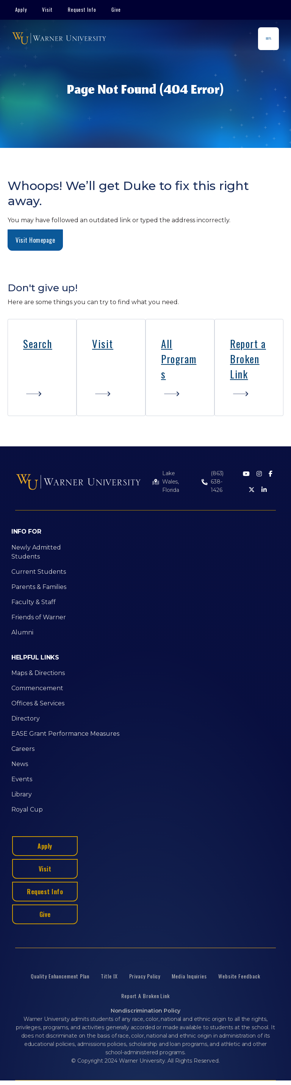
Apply (21, 9)
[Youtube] (246, 474)
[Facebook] (270, 474)
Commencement (37, 688)
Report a (248, 343)
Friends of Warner (38, 617)
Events (21, 779)
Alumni (22, 632)
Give (116, 9)
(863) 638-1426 (217, 481)
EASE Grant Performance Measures (65, 733)
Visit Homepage (35, 240)
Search (37, 343)
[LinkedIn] (264, 490)
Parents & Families (38, 586)
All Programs (178, 359)
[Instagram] (259, 474)
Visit (47, 9)
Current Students (38, 571)
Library (21, 794)
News (19, 764)
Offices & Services (37, 703)
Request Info (82, 9)
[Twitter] (252, 490)
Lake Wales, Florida (170, 481)
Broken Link (245, 366)
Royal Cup (27, 809)
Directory (25, 718)
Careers (22, 748)
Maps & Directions (38, 673)
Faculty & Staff (33, 602)
